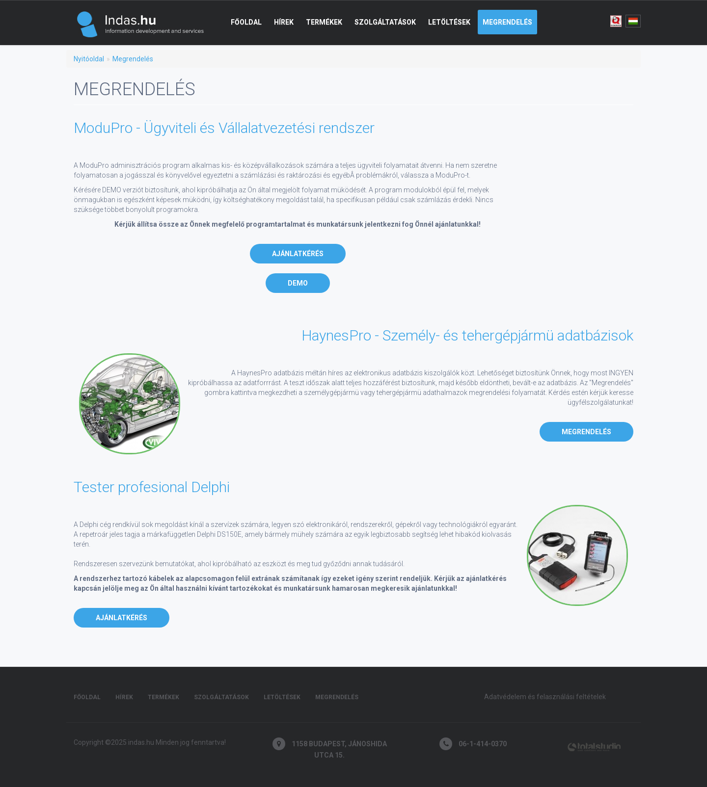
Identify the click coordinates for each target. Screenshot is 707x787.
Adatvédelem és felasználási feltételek (545, 697)
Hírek (284, 22)
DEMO (298, 283)
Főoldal (246, 22)
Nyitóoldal (89, 59)
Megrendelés (507, 22)
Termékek (324, 22)
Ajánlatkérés (298, 254)
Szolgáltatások (385, 22)
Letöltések (449, 22)
